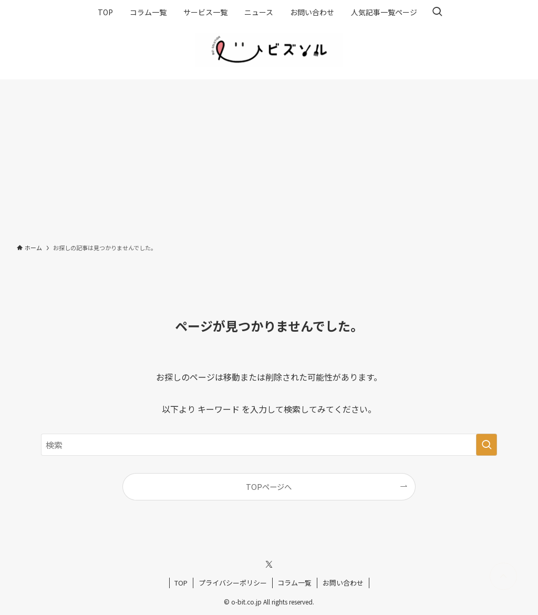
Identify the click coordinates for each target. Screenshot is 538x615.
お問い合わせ (343, 583)
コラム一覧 (294, 583)
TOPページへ (269, 486)
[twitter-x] (269, 564)
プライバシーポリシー (233, 583)
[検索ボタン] (437, 12)
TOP (181, 583)
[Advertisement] (269, 158)
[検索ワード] (269, 445)
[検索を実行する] (486, 445)
